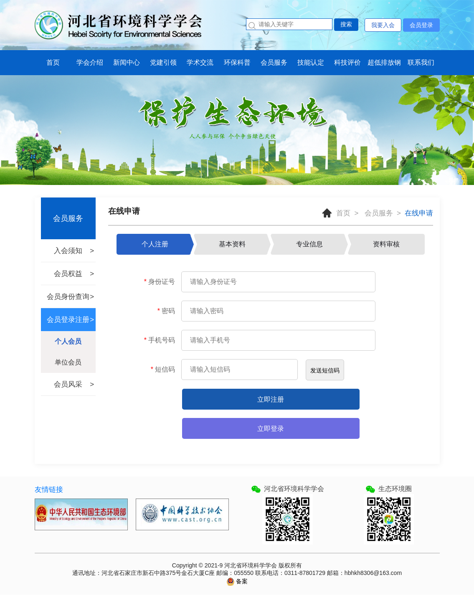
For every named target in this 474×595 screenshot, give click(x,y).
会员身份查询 (68, 297)
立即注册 (270, 399)
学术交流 (200, 62)
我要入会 (383, 25)
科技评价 (347, 62)
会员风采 (68, 384)
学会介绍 (89, 62)
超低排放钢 (384, 62)
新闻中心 (126, 62)
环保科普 (237, 62)
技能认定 (310, 62)
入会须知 (68, 251)
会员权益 (68, 274)
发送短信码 (325, 370)
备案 (241, 581)
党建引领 (163, 62)
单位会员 (68, 362)
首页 (53, 62)
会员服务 (274, 62)
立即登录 (270, 428)
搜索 (346, 24)
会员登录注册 (68, 320)
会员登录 (421, 25)
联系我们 (421, 62)
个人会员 (68, 341)
